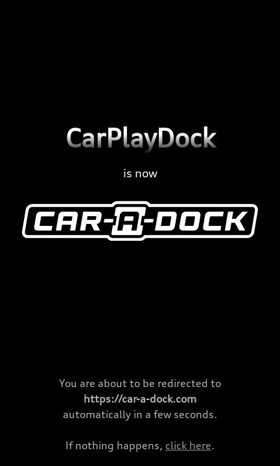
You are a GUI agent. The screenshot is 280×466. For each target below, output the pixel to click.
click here (188, 445)
